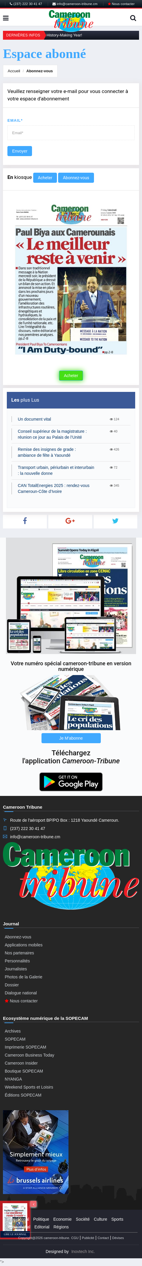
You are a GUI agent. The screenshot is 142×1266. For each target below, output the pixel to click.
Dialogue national (21, 993)
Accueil (14, 71)
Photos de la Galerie (23, 977)
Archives (13, 1031)
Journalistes (16, 969)
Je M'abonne (71, 738)
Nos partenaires (19, 953)
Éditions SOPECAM (23, 1095)
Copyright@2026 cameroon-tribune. (44, 1238)
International (18, 1227)
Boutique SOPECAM (24, 1071)
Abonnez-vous (39, 71)
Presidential (18, 1219)
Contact (103, 1238)
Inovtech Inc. (83, 1251)
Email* (15, 120)
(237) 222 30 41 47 (26, 4)
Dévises (118, 1238)
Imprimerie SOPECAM (25, 1047)
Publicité (88, 1238)
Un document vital (34, 419)
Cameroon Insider (21, 1063)
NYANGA (13, 1079)
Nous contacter (121, 4)
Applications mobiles (24, 945)
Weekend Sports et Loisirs (29, 1087)
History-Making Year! (64, 35)
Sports (117, 1219)
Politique (41, 1219)
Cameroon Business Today (29, 1055)
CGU (74, 1238)
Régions (60, 1227)
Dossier (12, 985)
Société (83, 1219)
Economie (62, 1219)
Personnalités (17, 961)
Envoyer (19, 151)
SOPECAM (15, 1039)
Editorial (42, 1227)
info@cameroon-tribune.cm (75, 4)
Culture (100, 1219)
